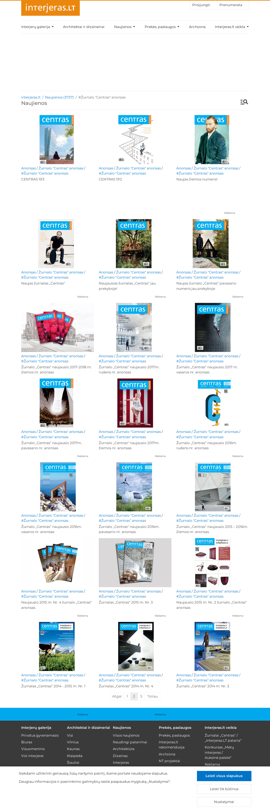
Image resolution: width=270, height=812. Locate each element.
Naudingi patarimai (130, 742)
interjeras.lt (31, 97)
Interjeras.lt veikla (221, 728)
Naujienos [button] (123, 27)
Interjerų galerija (36, 728)
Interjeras (121, 762)
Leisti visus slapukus (224, 776)
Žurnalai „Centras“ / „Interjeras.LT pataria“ (223, 738)
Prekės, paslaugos (175, 728)
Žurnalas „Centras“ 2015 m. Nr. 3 (126, 602)
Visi (70, 735)
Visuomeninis (33, 749)
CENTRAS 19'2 (110, 179)
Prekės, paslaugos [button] (161, 27)
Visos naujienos (126, 735)
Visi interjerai (32, 756)
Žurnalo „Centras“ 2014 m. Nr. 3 (202, 686)
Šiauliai (73, 762)
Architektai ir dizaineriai (83, 27)
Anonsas (28, 168)
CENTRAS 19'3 (32, 179)
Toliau (152, 696)
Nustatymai (224, 802)
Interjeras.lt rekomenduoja (171, 744)
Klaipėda (74, 756)
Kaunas (73, 749)
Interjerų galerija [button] (36, 27)
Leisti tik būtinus (224, 789)
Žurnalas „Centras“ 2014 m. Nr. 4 (126, 686)
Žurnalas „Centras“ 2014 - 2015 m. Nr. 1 (53, 686)
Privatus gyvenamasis (40, 735)
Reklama (229, 212)
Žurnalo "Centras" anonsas (61, 168)
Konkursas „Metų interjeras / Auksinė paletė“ (219, 752)
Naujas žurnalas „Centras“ (43, 283)
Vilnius (73, 742)
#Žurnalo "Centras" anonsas (44, 173)
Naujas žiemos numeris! (196, 179)
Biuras (26, 742)
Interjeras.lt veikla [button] (230, 27)
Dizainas (120, 756)
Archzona (197, 27)
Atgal (117, 696)
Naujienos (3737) (59, 97)
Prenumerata (233, 4)
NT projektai (169, 761)
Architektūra (123, 749)
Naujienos (122, 728)
